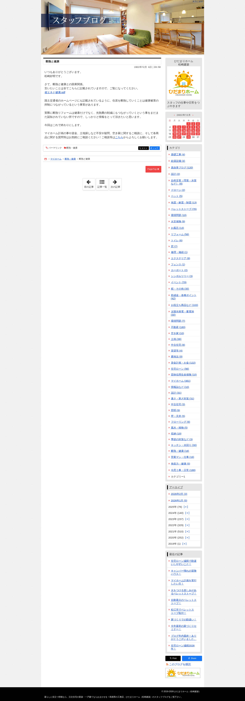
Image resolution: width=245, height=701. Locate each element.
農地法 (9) (177, 356)
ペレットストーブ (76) (184, 209)
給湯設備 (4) (178, 160)
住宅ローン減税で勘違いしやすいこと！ (183, 562)
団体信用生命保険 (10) (184, 374)
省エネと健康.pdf (54, 92)
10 (198, 127)
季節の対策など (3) (182, 439)
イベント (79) (179, 282)
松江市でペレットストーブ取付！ (182, 611)
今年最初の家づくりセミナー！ (183, 628)
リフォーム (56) (180, 234)
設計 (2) (175, 174)
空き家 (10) (177, 333)
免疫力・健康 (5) (180, 463)
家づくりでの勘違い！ (183, 619)
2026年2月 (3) (179, 493)
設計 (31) (176, 392)
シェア (156, 148)
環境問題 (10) (179, 215)
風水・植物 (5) (179, 427)
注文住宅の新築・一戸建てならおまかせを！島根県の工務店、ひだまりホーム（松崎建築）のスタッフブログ (122, 27)
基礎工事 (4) (178, 154)
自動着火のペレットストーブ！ (183, 602)
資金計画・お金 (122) (183, 362)
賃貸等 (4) (177, 350)
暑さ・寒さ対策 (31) (182, 398)
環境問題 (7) (178, 320)
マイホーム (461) (180, 380)
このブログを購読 (180, 664)
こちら (119, 137)
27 (179, 137)
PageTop (152, 169)
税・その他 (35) (180, 288)
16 (193, 130)
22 (188, 133)
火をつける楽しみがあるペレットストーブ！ (183, 592)
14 (184, 130)
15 (188, 130)
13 (179, 130)
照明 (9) (175, 410)
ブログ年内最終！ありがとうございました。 (183, 637)
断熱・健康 (71, 148)
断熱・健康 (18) (180, 450)
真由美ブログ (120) (182, 167)
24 (198, 133)
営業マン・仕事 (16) (182, 457)
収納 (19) (176, 433)
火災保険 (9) (178, 221)
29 (188, 137)
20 (179, 133)
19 (174, 133)
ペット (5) (177, 196)
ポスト (145, 148)
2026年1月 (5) (179, 500)
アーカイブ (176, 487)
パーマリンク (55, 148)
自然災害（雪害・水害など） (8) (183, 182)
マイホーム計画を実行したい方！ (183, 582)
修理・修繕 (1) (179, 252)
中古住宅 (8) (178, 344)
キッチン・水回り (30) (184, 445)
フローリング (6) (180, 421)
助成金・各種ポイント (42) (183, 297)
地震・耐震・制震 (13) (184, 202)
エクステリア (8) (180, 258)
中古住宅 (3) (178, 404)
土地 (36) (176, 339)
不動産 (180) (178, 327)
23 (193, 133)
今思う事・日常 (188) (183, 470)
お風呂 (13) (177, 227)
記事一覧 (102, 186)
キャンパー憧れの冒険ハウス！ (183, 572)
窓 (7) (174, 246)
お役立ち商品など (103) (184, 305)
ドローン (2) (178, 190)
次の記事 (116, 183)
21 (184, 133)
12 (174, 130)
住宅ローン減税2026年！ (183, 647)
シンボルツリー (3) (182, 276)
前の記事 (89, 183)
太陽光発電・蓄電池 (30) (182, 313)
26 (174, 137)
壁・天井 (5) (178, 416)
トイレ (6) (177, 240)
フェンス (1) (178, 264)
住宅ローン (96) (180, 368)
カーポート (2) (179, 270)
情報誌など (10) (180, 387)
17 (198, 130)
